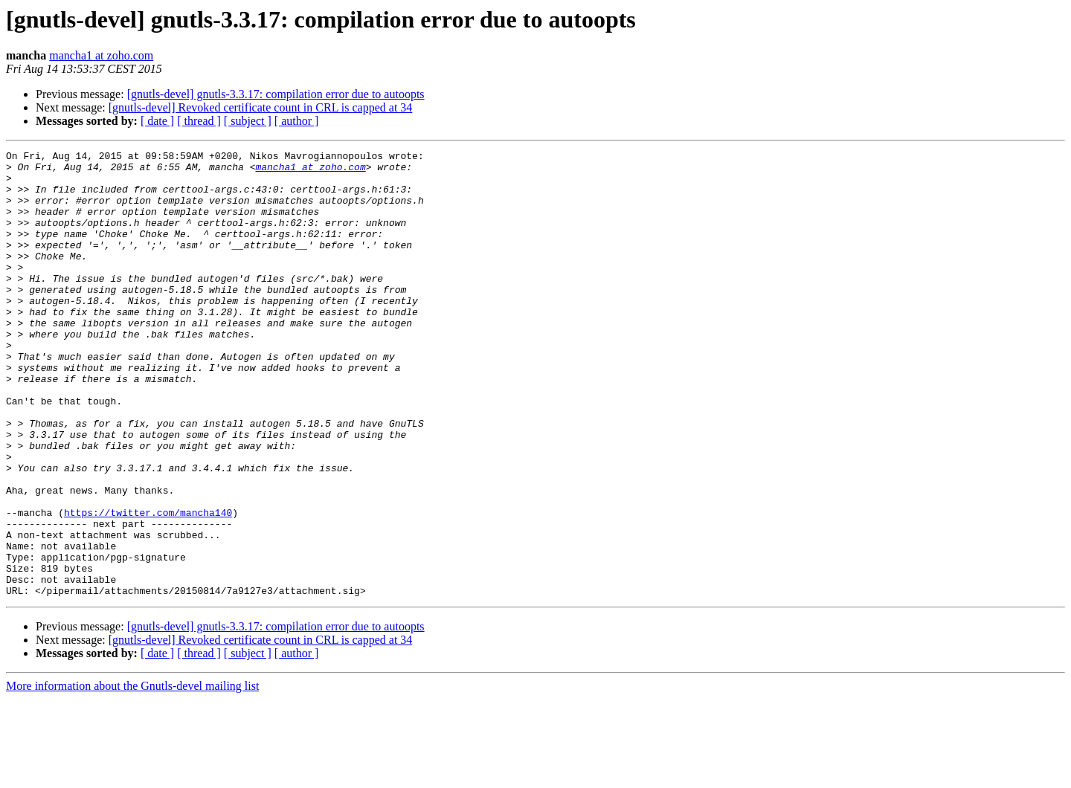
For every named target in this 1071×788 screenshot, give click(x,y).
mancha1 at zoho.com (101, 55)
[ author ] (296, 120)
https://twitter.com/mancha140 (148, 585)
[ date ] (157, 120)
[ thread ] (199, 120)
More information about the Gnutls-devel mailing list (132, 775)
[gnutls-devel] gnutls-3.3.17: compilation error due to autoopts (276, 94)
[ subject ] (247, 120)
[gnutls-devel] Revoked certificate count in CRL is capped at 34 (261, 107)
